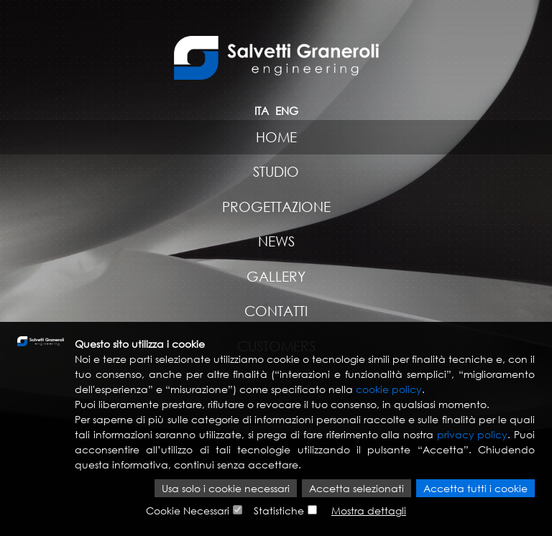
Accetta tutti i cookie (475, 488)
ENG (286, 110)
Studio (276, 171)
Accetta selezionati (356, 488)
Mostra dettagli (368, 510)
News (276, 241)
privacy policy (472, 434)
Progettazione (276, 206)
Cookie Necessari (187, 510)
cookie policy (389, 389)
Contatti (276, 310)
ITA (261, 110)
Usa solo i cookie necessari (226, 488)
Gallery (276, 276)
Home (276, 137)
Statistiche (279, 510)
